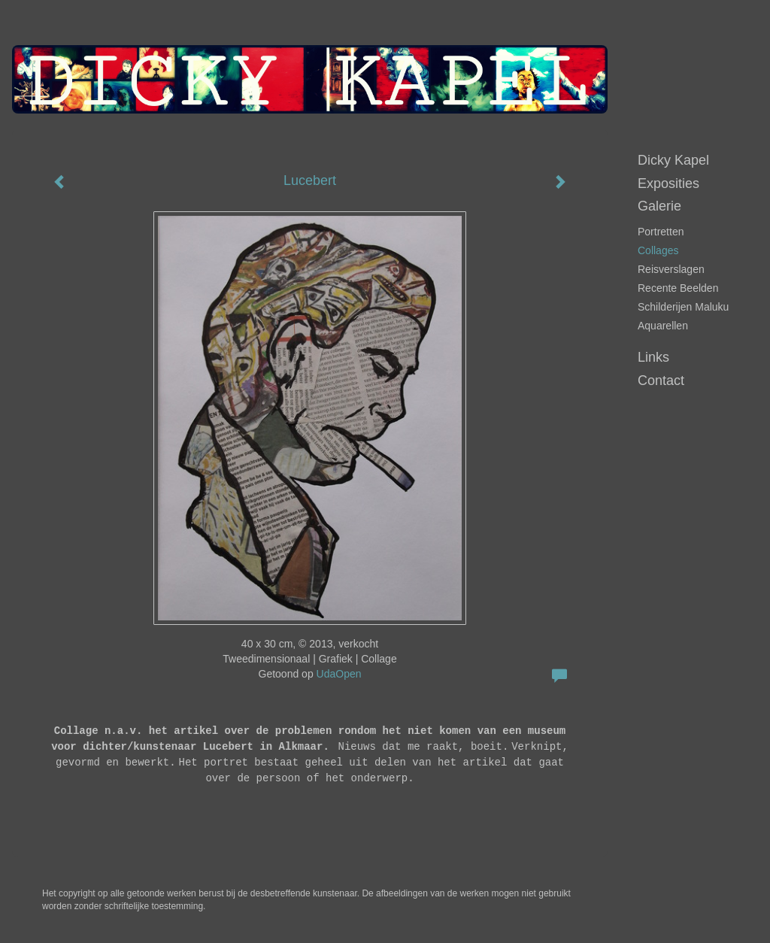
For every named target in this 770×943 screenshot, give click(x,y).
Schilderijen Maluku (683, 307)
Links (653, 357)
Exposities (668, 183)
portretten (661, 232)
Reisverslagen (671, 269)
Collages (658, 250)
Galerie (659, 206)
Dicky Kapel (673, 160)
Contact (661, 380)
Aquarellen (663, 326)
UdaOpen (339, 674)
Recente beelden (678, 288)
